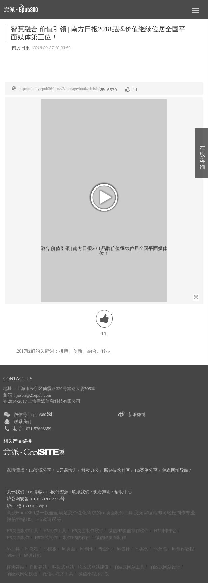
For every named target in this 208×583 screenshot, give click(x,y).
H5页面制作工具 (117, 513)
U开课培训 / (68, 470)
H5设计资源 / (58, 491)
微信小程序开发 (93, 573)
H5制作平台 (165, 530)
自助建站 (38, 567)
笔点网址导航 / (177, 470)
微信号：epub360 (33, 414)
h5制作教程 (183, 548)
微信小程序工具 (58, 573)
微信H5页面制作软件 (128, 530)
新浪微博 (137, 414)
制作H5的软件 (76, 537)
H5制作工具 (54, 530)
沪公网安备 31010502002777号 (36, 498)
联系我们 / (82, 491)
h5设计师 (32, 555)
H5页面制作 (18, 537)
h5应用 (13, 555)
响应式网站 (63, 567)
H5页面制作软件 (87, 530)
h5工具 (13, 548)
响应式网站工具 (129, 567)
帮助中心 (123, 491)
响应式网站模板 (22, 573)
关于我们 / (17, 491)
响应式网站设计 (165, 567)
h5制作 (86, 548)
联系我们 (22, 421)
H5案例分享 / (148, 470)
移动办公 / (91, 470)
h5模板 (50, 548)
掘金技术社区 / (118, 470)
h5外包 (160, 548)
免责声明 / (103, 491)
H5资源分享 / (42, 470)
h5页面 (68, 548)
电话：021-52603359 (32, 428)
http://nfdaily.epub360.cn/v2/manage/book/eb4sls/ (59, 88)
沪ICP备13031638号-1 (27, 505)
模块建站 (15, 567)
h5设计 (123, 548)
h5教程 (31, 548)
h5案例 (141, 548)
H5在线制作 (46, 537)
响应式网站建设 (93, 567)
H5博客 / (36, 491)
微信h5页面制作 (110, 537)
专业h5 (105, 548)
